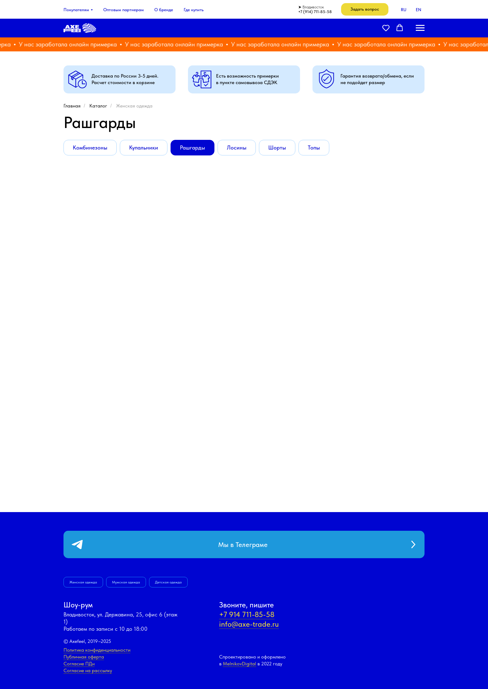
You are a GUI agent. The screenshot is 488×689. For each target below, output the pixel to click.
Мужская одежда (126, 582)
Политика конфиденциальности (96, 650)
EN (418, 9)
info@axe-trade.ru (249, 624)
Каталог (98, 106)
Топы (314, 147)
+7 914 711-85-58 (246, 614)
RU (403, 9)
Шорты (277, 147)
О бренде (163, 9)
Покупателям (76, 9)
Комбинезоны (90, 147)
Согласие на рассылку (87, 670)
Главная (72, 106)
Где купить (194, 9)
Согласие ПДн (79, 664)
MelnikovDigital (239, 664)
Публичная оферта (83, 657)
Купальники (143, 147)
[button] (364, 9)
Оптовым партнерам (123, 9)
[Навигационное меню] (420, 28)
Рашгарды (192, 147)
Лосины (236, 147)
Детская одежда (168, 582)
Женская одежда (134, 106)
